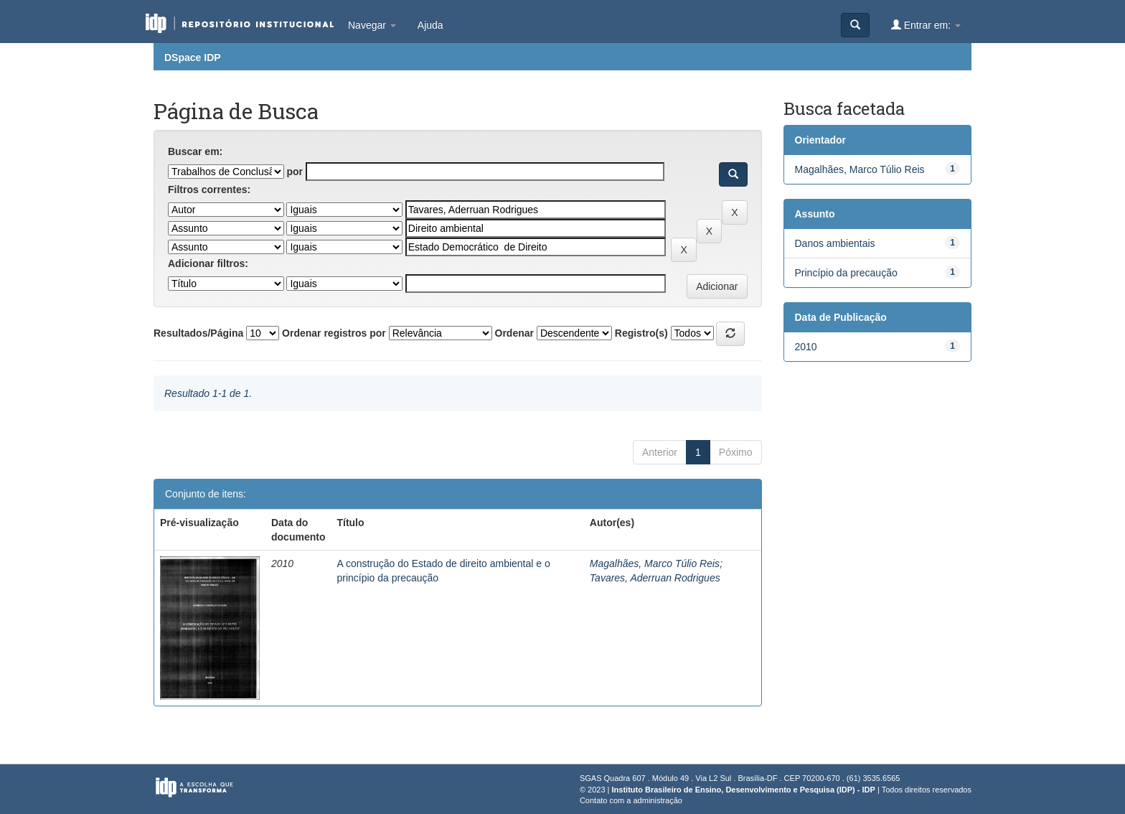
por (294, 171)
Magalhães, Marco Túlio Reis (655, 563)
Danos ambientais (835, 243)
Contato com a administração (631, 800)
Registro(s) (641, 333)
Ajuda (430, 25)
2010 (806, 346)
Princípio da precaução (846, 273)
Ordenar (514, 333)
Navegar (372, 25)
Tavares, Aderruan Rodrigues (655, 578)
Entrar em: (926, 25)
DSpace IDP (192, 57)
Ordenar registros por (334, 333)
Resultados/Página (198, 333)
